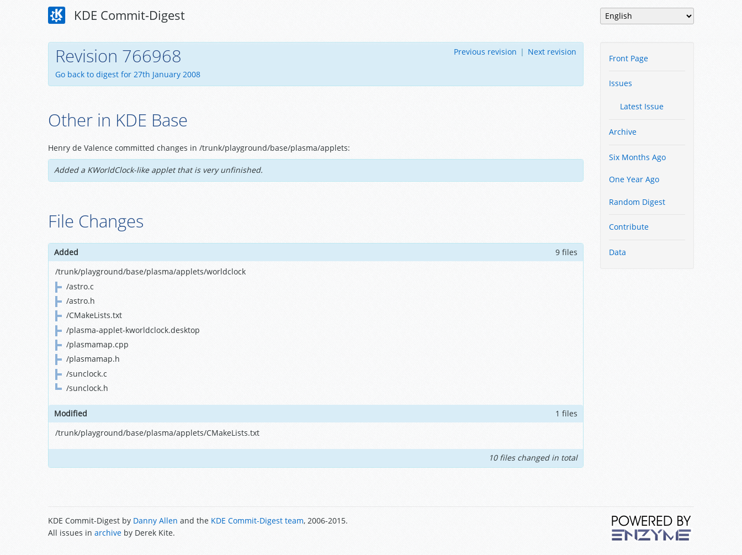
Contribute (629, 226)
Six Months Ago (637, 157)
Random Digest (637, 202)
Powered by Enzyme (652, 528)
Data (617, 252)
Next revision (552, 51)
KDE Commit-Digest (116, 15)
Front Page (628, 58)
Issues (620, 83)
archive (107, 532)
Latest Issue (642, 106)
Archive (623, 131)
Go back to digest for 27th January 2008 (127, 74)
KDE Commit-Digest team (257, 520)
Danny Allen (155, 520)
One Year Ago (634, 179)
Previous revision (485, 51)
